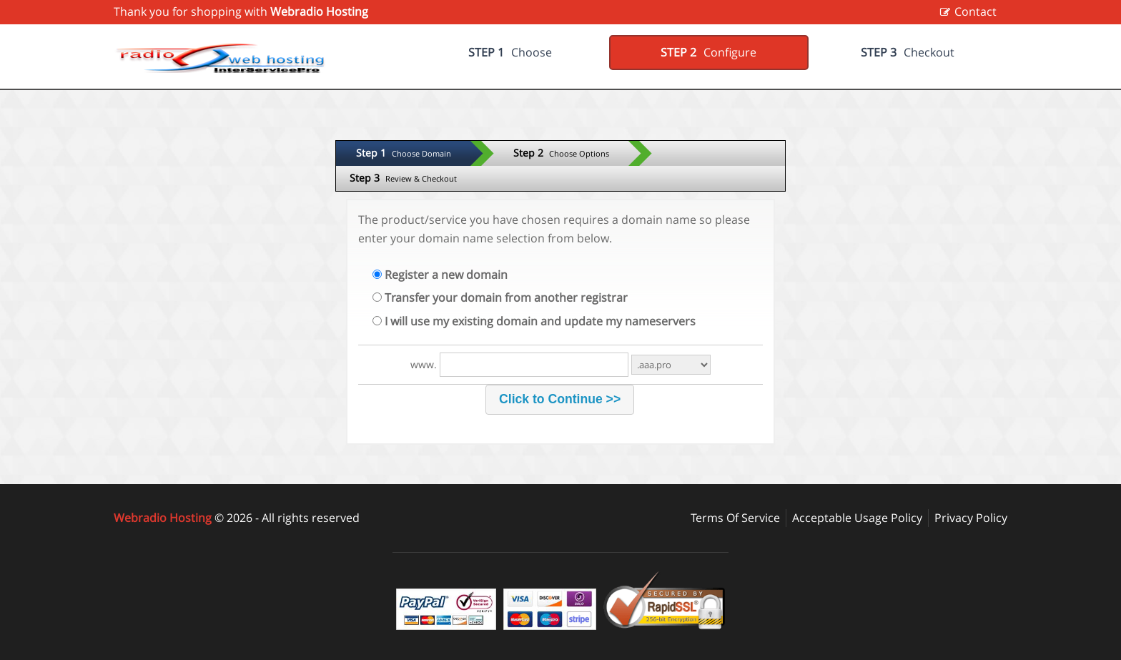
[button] (559, 400)
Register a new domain (440, 274)
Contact (975, 11)
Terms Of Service (735, 518)
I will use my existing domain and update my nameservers (534, 321)
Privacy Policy (970, 518)
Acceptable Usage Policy (857, 518)
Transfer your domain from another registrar (500, 297)
